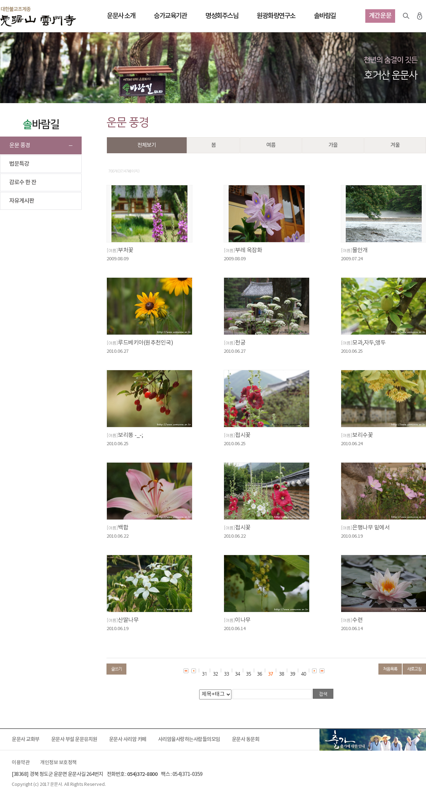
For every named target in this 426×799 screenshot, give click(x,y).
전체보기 (146, 145)
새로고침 (414, 668)
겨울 (395, 145)
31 (204, 673)
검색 (406, 16)
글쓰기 (116, 668)
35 (248, 673)
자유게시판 (21, 201)
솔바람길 (325, 16)
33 (226, 673)
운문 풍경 (19, 145)
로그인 (419, 16)
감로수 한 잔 (22, 182)
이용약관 (20, 762)
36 (259, 673)
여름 (270, 145)
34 (237, 673)
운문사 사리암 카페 (127, 739)
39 (292, 673)
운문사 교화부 (25, 739)
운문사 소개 (121, 16)
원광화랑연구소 (276, 16)
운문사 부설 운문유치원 (74, 739)
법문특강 (19, 164)
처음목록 (390, 668)
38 (281, 673)
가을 (333, 145)
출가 (373, 740)
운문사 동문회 (246, 739)
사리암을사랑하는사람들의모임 (189, 739)
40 (303, 673)
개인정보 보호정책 (58, 762)
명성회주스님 (221, 16)
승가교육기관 (170, 16)
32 (215, 673)
